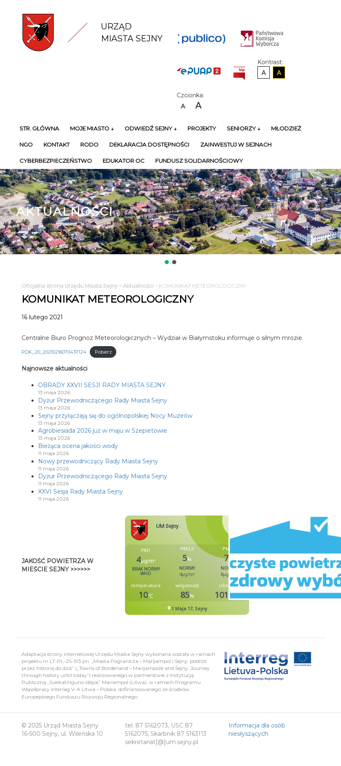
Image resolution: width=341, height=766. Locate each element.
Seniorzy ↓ (243, 128)
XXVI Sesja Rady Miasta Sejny (80, 491)
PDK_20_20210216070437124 (54, 352)
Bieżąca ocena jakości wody (78, 446)
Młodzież (286, 128)
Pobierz (103, 352)
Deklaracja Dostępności (149, 144)
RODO (89, 144)
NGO (26, 144)
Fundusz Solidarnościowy (199, 160)
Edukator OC (123, 160)
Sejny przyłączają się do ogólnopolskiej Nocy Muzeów (115, 415)
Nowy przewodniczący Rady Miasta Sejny (98, 461)
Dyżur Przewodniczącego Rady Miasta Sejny (102, 400)
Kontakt (56, 144)
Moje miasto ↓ (92, 128)
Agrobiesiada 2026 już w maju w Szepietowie (102, 430)
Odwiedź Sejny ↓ (151, 128)
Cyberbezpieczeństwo (55, 160)
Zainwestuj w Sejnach (235, 144)
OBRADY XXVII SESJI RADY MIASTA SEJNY (102, 385)
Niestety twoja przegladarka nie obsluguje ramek (208, 565)
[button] (167, 262)
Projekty (201, 128)
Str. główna (39, 128)
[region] (170, 217)
